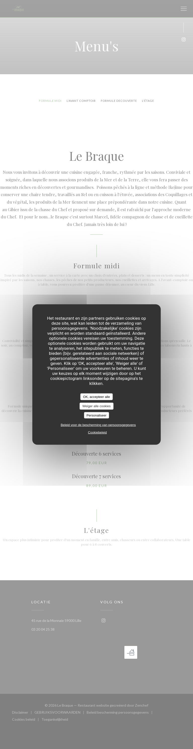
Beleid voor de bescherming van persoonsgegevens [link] (98, 425)
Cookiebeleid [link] (97, 432)
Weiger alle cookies (96, 406)
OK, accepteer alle (96, 396)
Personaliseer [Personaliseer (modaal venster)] (96, 415)
